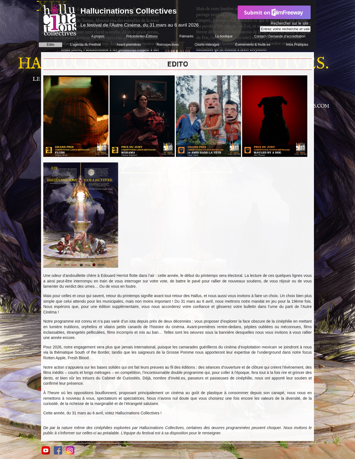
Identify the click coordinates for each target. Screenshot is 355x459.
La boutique (224, 36)
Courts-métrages (207, 45)
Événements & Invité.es (252, 45)
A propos (97, 36)
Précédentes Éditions (142, 36)
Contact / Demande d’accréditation (279, 36)
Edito (50, 45)
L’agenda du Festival (85, 45)
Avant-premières (128, 45)
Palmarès (186, 36)
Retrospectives (168, 45)
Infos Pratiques (297, 45)
